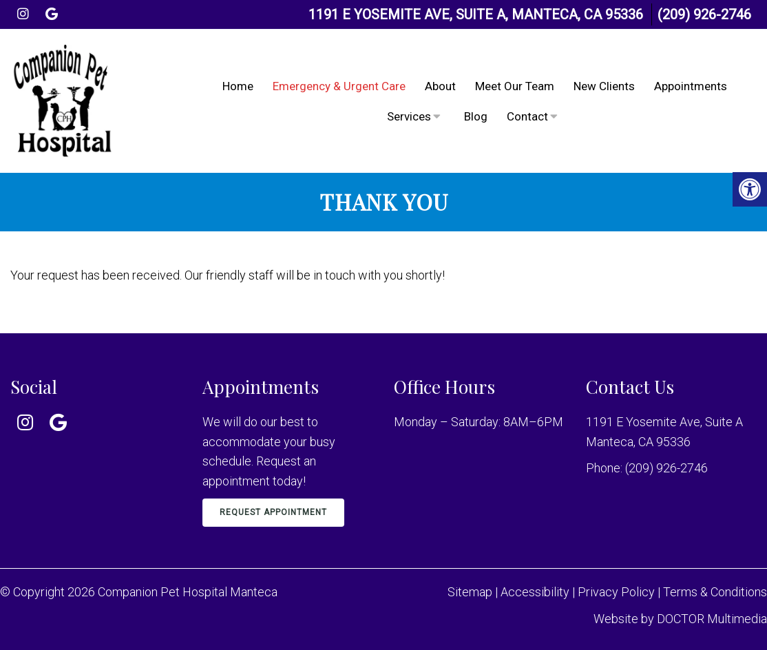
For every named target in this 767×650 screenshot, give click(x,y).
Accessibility (535, 592)
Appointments (690, 86)
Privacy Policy (618, 592)
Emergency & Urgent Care (339, 86)
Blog (475, 116)
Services (409, 116)
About (440, 86)
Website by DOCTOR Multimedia (680, 618)
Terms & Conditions (715, 592)
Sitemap (470, 592)
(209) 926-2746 (704, 14)
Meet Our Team (514, 86)
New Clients (604, 86)
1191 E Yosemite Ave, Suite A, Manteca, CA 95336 (475, 14)
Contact (527, 116)
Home (237, 86)
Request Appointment (273, 512)
